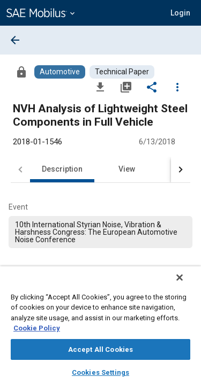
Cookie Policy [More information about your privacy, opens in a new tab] (36, 328)
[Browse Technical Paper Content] (122, 72)
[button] (180, 12)
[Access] (21, 71)
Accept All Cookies (100, 349)
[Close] (187, 284)
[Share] (151, 86)
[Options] (177, 86)
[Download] (100, 86)
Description (62, 169)
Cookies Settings (100, 372)
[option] (100, 232)
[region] (100, 329)
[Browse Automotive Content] (59, 72)
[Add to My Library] (126, 86)
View (126, 169)
